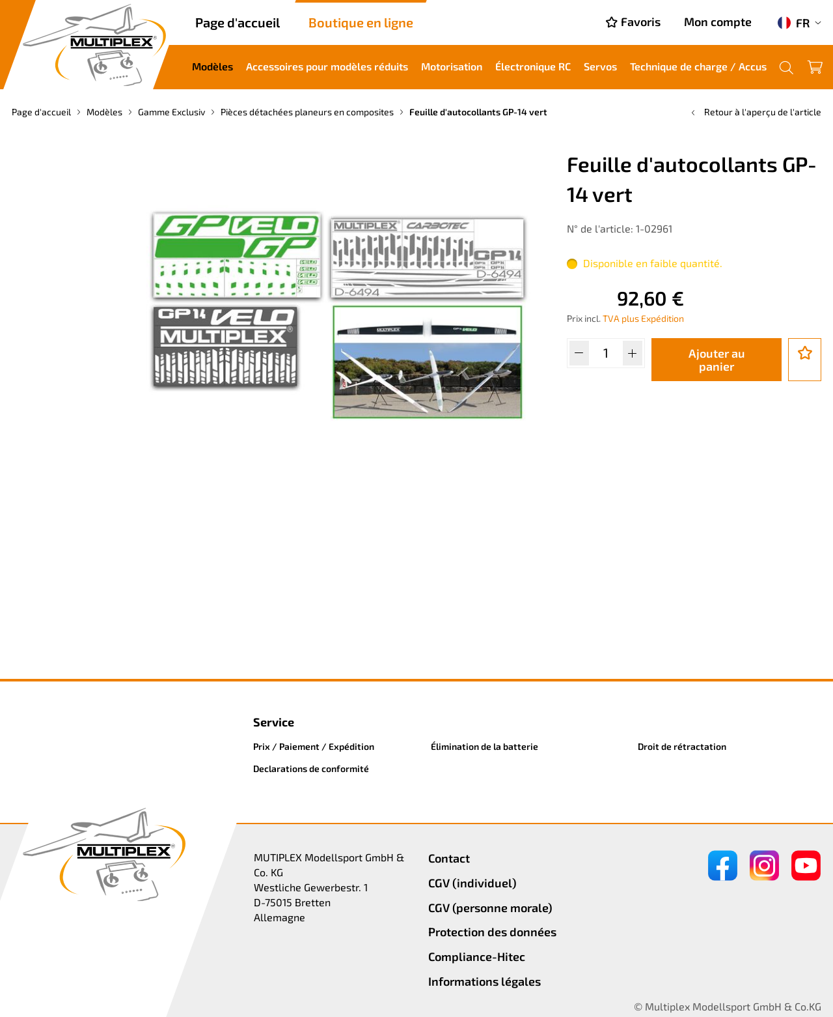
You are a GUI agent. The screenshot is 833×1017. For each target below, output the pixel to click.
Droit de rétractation (682, 746)
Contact (449, 858)
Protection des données (492, 931)
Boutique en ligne (360, 22)
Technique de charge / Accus (698, 66)
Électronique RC (533, 66)
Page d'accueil (237, 22)
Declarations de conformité (311, 768)
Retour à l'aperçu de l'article (755, 111)
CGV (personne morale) (490, 907)
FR (794, 22)
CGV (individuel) (472, 883)
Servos (600, 66)
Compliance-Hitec (476, 956)
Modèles (212, 66)
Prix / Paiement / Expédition (313, 746)
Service (273, 722)
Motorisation (451, 66)
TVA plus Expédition (643, 318)
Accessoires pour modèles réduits (327, 66)
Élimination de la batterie (484, 746)
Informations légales (484, 981)
